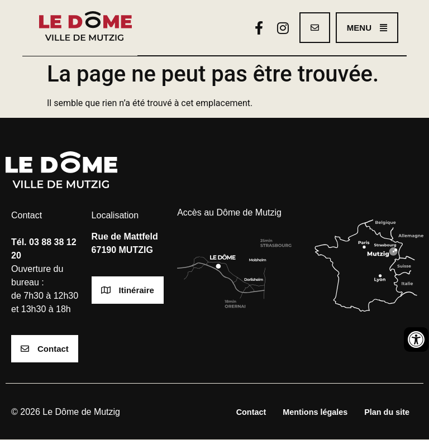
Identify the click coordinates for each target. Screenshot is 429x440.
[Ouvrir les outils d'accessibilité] (416, 339)
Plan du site (386, 412)
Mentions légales (315, 412)
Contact (251, 412)
